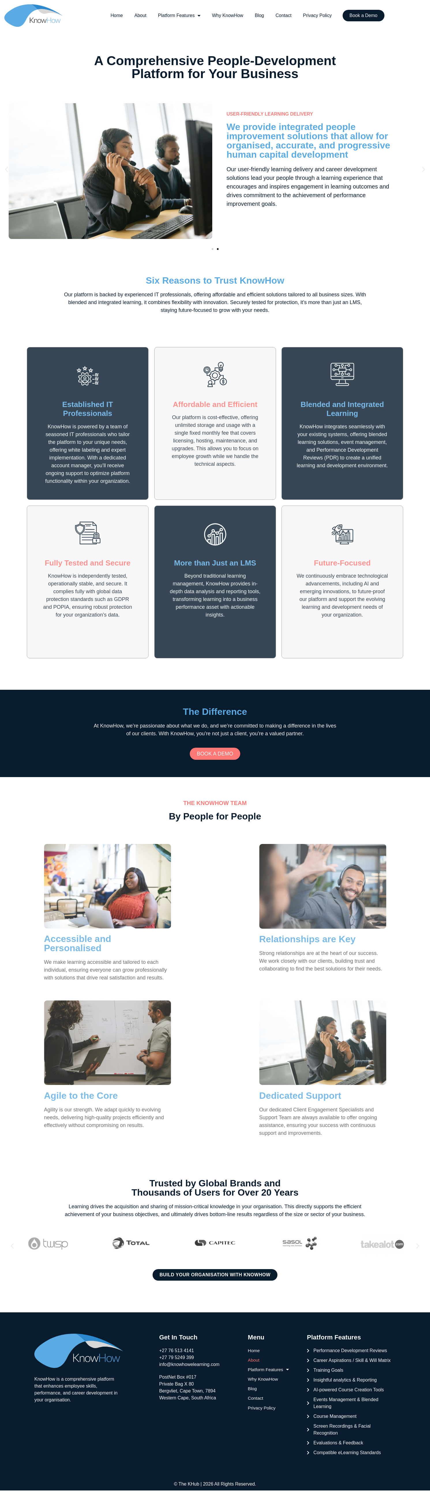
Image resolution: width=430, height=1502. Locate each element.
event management (363, 448)
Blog (259, 15)
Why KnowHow (227, 15)
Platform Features (179, 15)
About (140, 15)
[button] (6, 169)
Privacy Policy (317, 15)
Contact (283, 15)
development (360, 169)
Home (116, 15)
